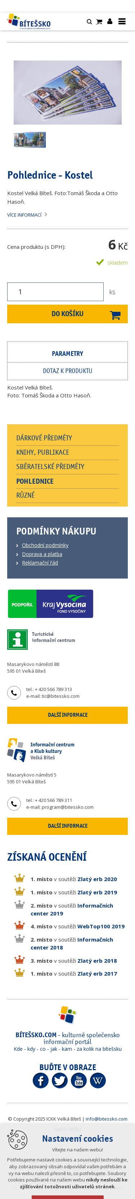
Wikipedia (98, 1080)
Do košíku (67, 313)
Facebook (41, 1080)
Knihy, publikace (42, 452)
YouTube (79, 1080)
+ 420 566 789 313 (53, 689)
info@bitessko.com (106, 1119)
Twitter (60, 1080)
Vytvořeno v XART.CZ (68, 1138)
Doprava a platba (42, 554)
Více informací (24, 215)
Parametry (67, 353)
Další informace (67, 715)
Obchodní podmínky (45, 545)
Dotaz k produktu (68, 371)
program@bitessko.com (68, 807)
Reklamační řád (40, 562)
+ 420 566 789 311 (53, 800)
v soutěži (74, 879)
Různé (25, 495)
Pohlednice (35, 481)
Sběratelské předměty (50, 467)
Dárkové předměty (44, 438)
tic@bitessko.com (61, 696)
